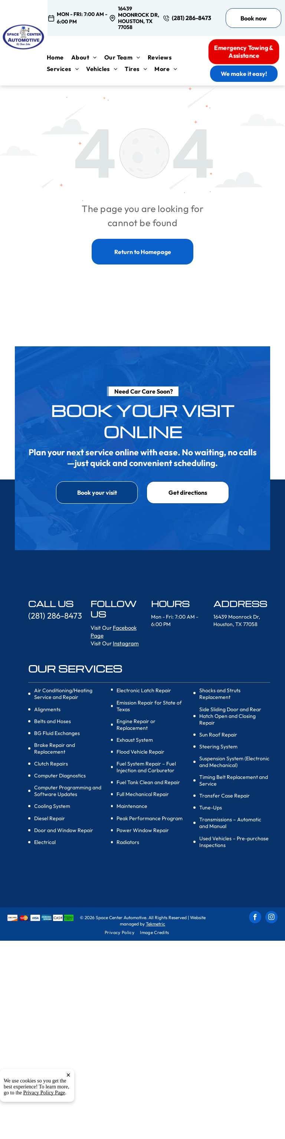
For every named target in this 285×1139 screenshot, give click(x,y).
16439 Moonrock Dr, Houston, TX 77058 (138, 18)
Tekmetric (155, 924)
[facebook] (255, 918)
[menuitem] (59, 57)
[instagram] (271, 918)
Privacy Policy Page (44, 1123)
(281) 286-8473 (191, 18)
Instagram (126, 643)
